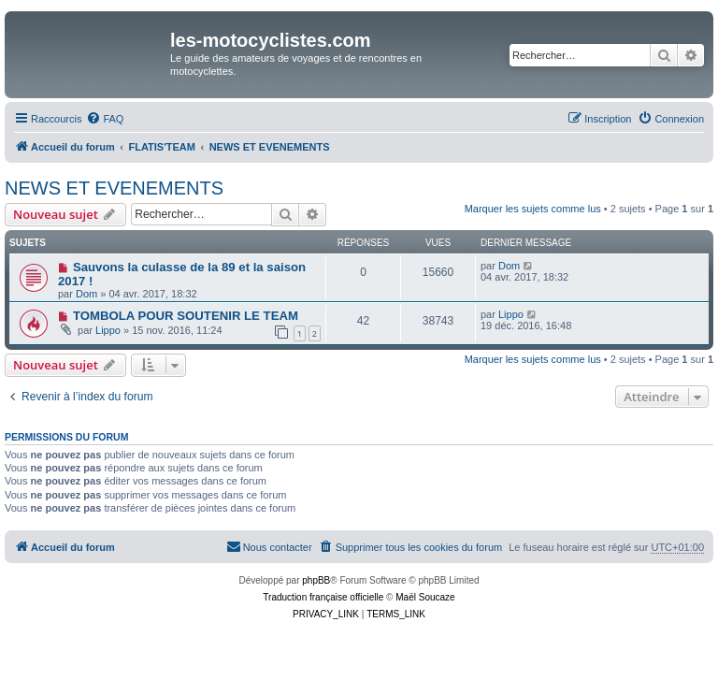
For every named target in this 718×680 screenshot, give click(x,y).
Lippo (108, 330)
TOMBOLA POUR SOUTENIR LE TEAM (185, 316)
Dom (86, 293)
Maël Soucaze (424, 597)
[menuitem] (104, 119)
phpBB (316, 580)
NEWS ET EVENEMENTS (114, 188)
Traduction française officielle (323, 597)
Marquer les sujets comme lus (533, 208)
